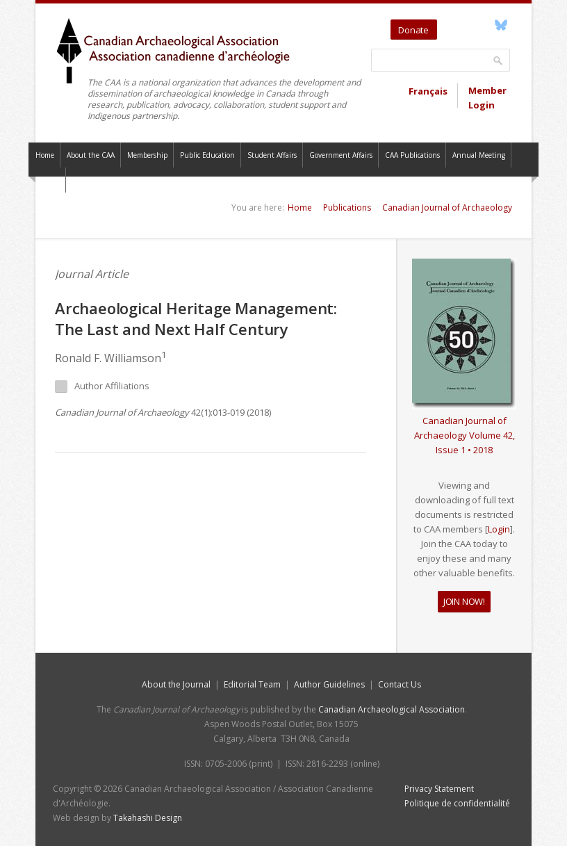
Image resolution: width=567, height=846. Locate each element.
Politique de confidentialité (457, 803)
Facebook (484, 25)
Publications (347, 207)
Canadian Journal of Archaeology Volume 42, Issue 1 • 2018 (464, 435)
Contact (47, 180)
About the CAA (91, 155)
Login (499, 529)
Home (44, 155)
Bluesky (500, 25)
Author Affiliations (102, 386)
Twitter (450, 25)
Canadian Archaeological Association (391, 709)
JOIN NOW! (464, 601)
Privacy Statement (439, 789)
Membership (147, 155)
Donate (413, 30)
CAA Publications (412, 155)
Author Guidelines (329, 684)
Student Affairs (272, 155)
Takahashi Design (147, 818)
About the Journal (176, 684)
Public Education (207, 155)
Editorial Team (252, 684)
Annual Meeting (478, 155)
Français (428, 91)
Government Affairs (340, 155)
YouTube (468, 25)
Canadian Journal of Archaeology (447, 207)
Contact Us (399, 684)
